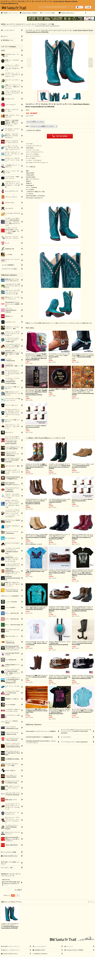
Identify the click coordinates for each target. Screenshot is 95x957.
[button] (85, 13)
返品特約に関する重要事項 (33, 130)
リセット (91, 902)
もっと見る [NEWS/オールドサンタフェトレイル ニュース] (18, 890)
